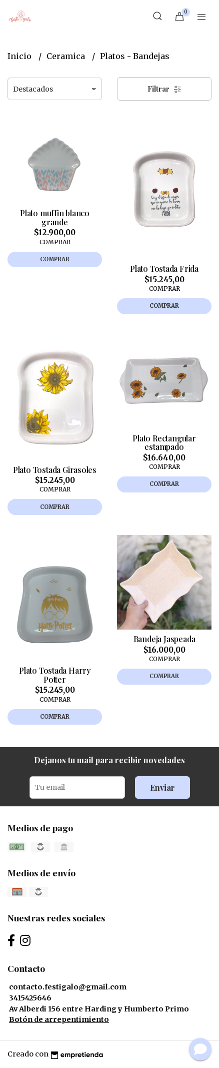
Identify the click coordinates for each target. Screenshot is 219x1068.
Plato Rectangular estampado (164, 442)
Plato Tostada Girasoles (54, 469)
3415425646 (30, 997)
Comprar (55, 259)
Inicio (21, 56)
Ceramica (66, 56)
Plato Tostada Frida (164, 268)
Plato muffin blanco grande (55, 217)
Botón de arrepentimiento (59, 1019)
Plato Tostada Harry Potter (54, 675)
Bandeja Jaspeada (165, 639)
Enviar (162, 787)
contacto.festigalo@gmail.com (67, 986)
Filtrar (165, 89)
